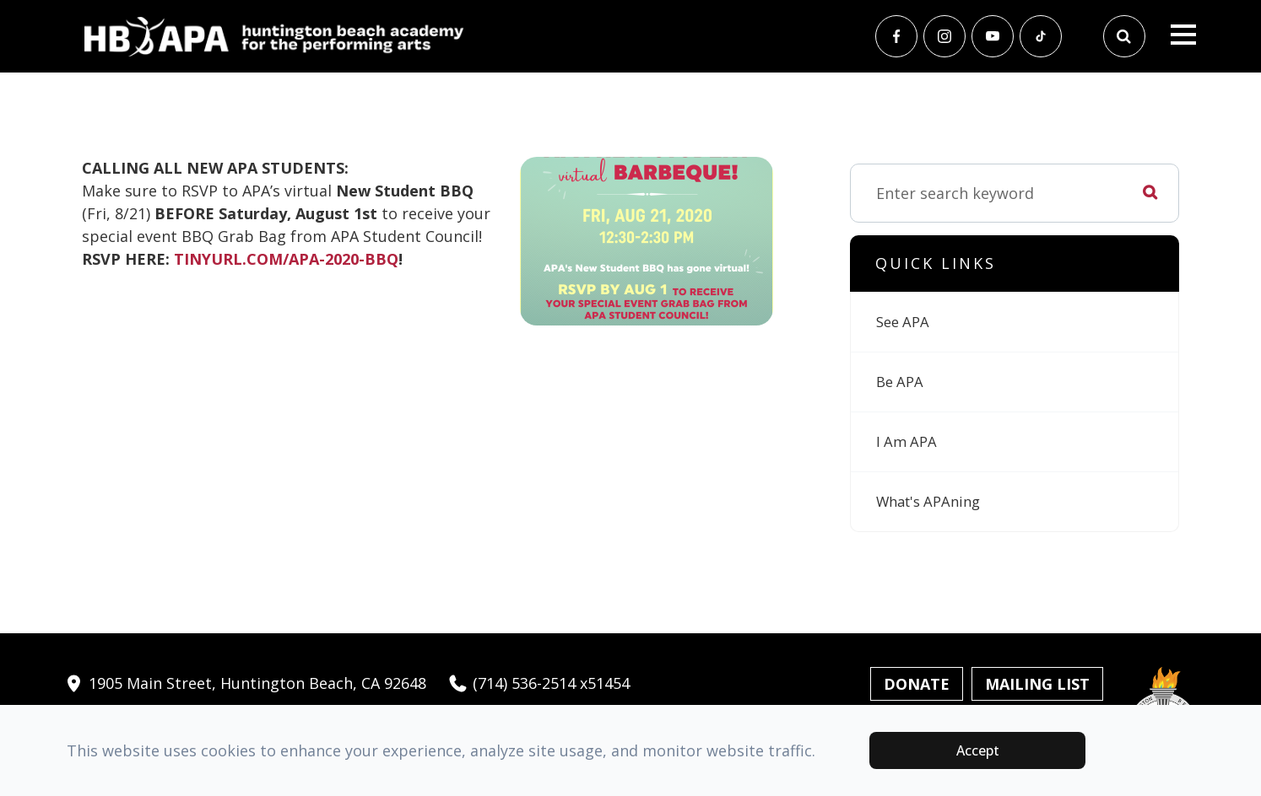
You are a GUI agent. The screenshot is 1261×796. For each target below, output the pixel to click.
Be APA (901, 382)
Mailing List (1037, 684)
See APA (905, 322)
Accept (977, 750)
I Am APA (908, 442)
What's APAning (933, 502)
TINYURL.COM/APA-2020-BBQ (286, 259)
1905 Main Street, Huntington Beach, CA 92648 (244, 683)
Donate (917, 684)
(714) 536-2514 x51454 (538, 683)
